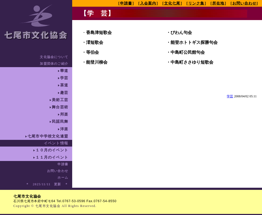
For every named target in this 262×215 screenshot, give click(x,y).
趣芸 (64, 93)
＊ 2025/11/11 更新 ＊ (47, 184)
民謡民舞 (60, 122)
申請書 (62, 164)
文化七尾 (172, 3)
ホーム (62, 177)
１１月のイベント (52, 157)
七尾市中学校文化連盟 (48, 136)
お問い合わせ (57, 171)
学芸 (64, 78)
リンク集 (196, 3)
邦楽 (64, 114)
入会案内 (148, 3)
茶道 (64, 85)
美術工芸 (60, 100)
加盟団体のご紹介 (54, 64)
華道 (64, 71)
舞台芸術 (60, 107)
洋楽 (64, 129)
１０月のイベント (52, 150)
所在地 (218, 3)
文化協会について (54, 57)
